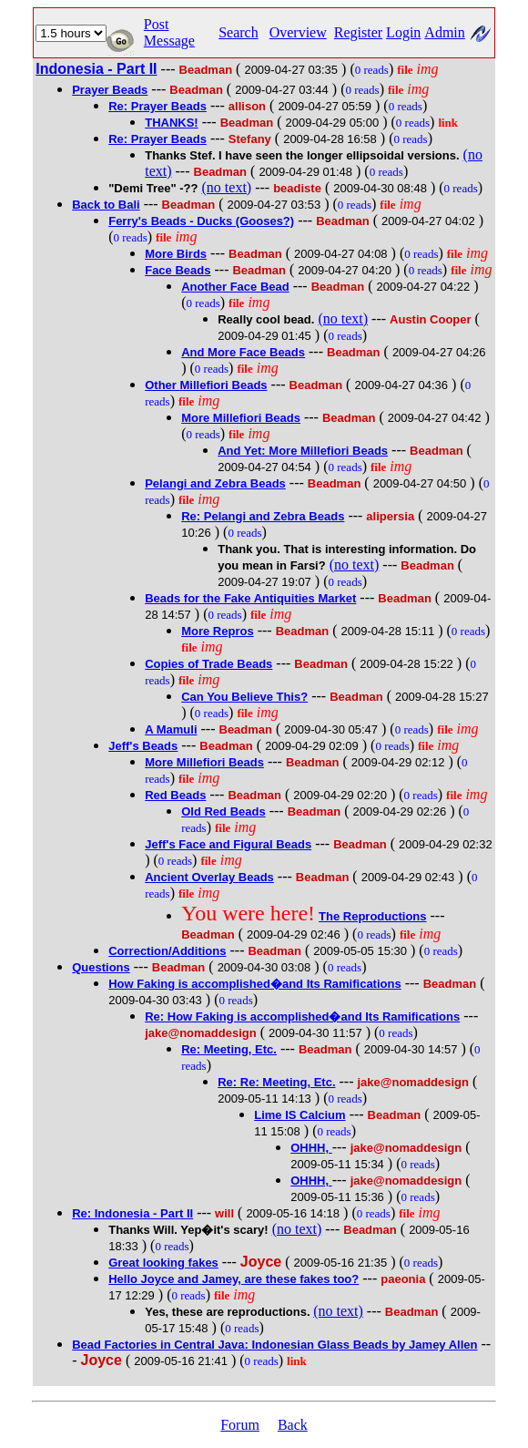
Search (238, 32)
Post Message (169, 32)
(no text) (227, 187)
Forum (239, 1425)
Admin (444, 32)
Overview (298, 32)
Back (293, 1425)
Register (358, 32)
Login (403, 32)
